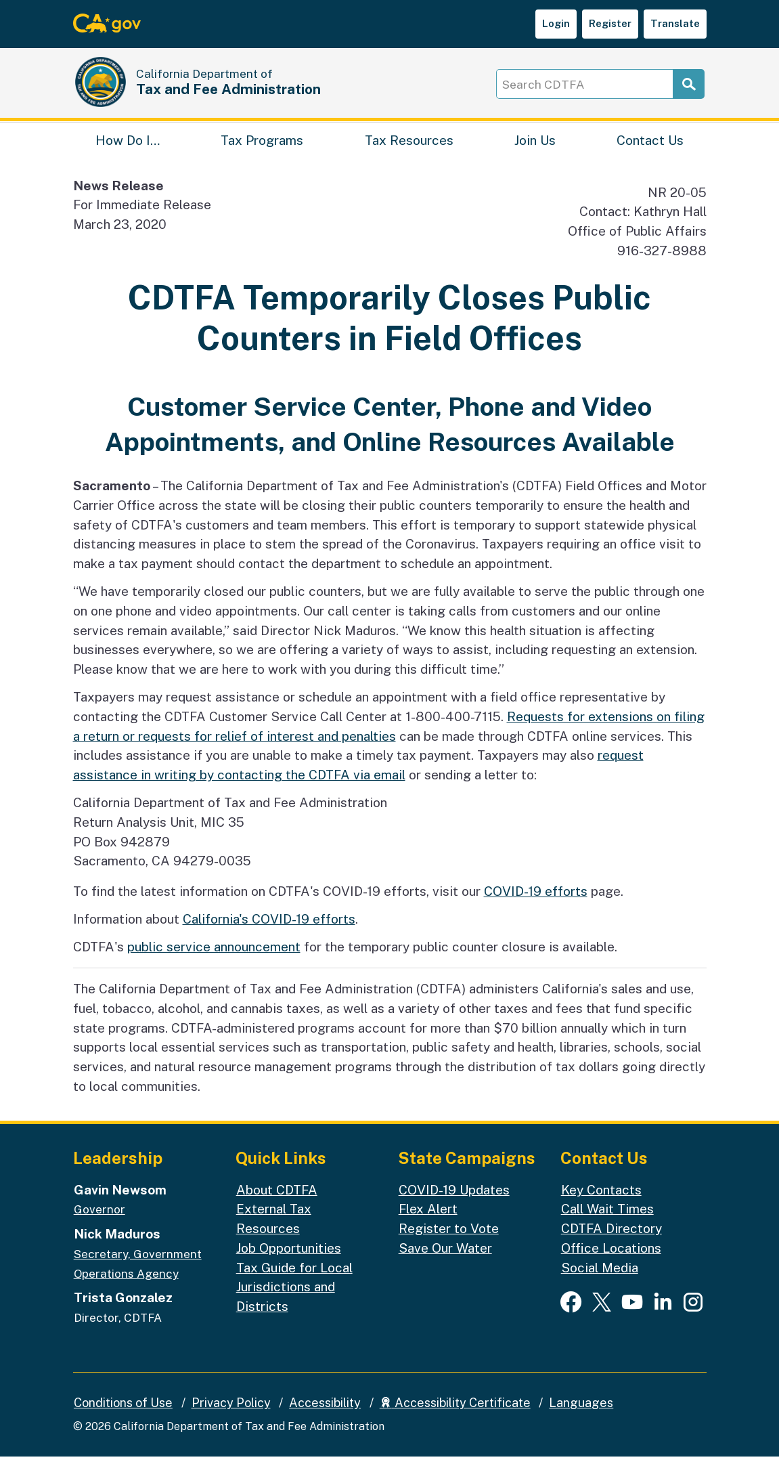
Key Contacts (601, 1198)
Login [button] (556, 23)
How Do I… (127, 145)
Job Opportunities (288, 1257)
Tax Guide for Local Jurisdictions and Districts (294, 1295)
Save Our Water (445, 1257)
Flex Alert (428, 1218)
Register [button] (610, 23)
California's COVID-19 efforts (269, 928)
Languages (581, 1412)
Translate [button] (675, 23)
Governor (99, 1219)
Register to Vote (449, 1237)
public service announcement (214, 956)
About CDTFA (276, 1198)
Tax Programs (262, 145)
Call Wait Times (607, 1218)
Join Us (535, 145)
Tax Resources (409, 145)
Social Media (599, 1276)
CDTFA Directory (611, 1237)
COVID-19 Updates (454, 1198)
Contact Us (650, 145)
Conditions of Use (123, 1412)
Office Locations (611, 1257)
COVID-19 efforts (535, 900)
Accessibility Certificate (455, 1412)
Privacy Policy (231, 1412)
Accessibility (325, 1412)
